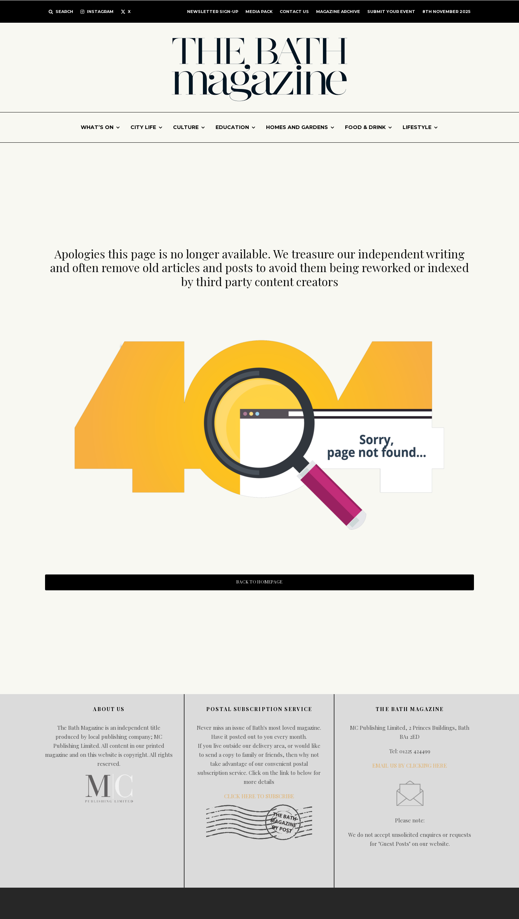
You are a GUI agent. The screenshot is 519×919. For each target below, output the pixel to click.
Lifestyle (417, 127)
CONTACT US (294, 11)
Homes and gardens (297, 127)
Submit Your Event (391, 11)
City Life (143, 127)
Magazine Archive (338, 11)
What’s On (97, 127)
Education (232, 127)
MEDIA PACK (258, 11)
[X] (125, 11)
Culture (186, 127)
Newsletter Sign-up (212, 11)
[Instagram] (97, 11)
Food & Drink (365, 127)
